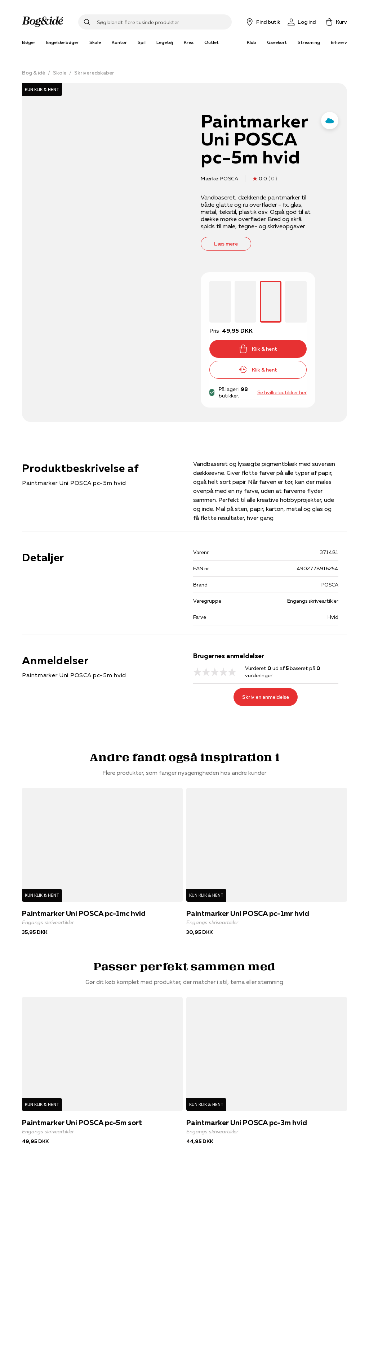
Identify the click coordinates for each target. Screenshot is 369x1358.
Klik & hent (258, 349)
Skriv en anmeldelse (265, 697)
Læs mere (226, 243)
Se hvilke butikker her (282, 392)
